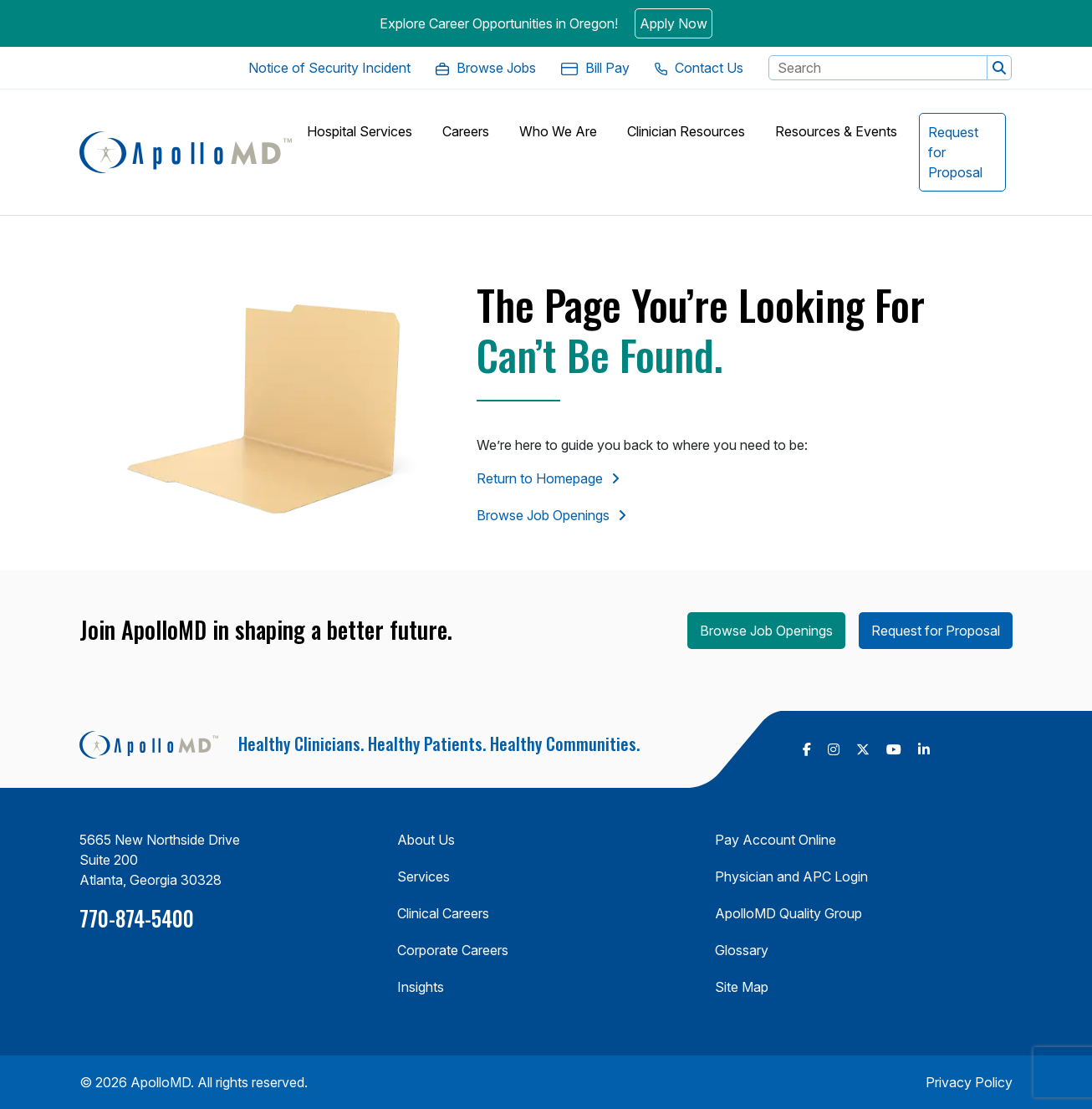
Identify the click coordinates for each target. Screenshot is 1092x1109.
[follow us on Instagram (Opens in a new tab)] (833, 749)
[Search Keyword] (877, 67)
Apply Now (673, 23)
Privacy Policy (969, 1082)
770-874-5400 (136, 917)
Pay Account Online (775, 839)
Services (423, 876)
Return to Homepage (540, 478)
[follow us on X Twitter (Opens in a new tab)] (863, 749)
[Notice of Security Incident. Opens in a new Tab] (329, 67)
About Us (426, 839)
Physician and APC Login (791, 876)
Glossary (741, 950)
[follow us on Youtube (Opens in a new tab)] (893, 749)
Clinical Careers (443, 913)
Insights (420, 987)
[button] (999, 67)
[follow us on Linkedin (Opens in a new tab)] (924, 749)
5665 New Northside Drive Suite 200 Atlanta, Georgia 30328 (159, 859)
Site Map (741, 987)
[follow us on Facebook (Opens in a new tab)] (807, 749)
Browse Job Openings (543, 515)
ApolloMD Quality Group (788, 913)
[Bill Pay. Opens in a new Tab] (595, 67)
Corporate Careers (452, 950)
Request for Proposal (935, 630)
